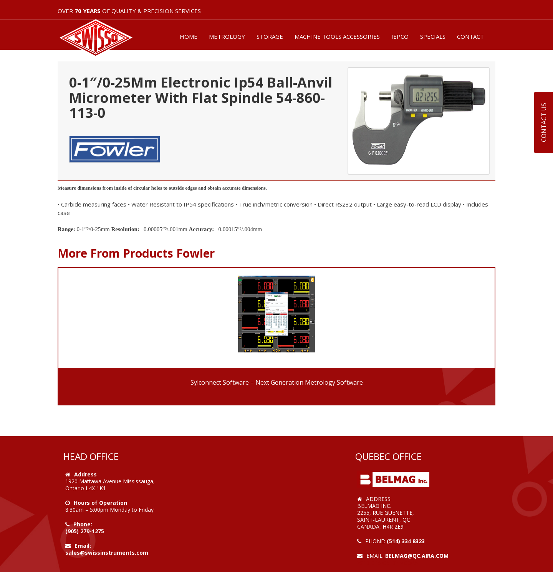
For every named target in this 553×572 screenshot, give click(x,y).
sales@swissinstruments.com (106, 552)
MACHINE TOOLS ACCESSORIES (337, 36)
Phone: (82, 524)
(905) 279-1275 (84, 531)
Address (85, 474)
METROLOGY (227, 36)
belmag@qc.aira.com (417, 555)
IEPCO (400, 36)
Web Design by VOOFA (387, 562)
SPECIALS (432, 36)
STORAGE (270, 36)
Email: (83, 545)
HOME (188, 36)
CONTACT (470, 36)
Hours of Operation (100, 502)
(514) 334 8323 (406, 541)
